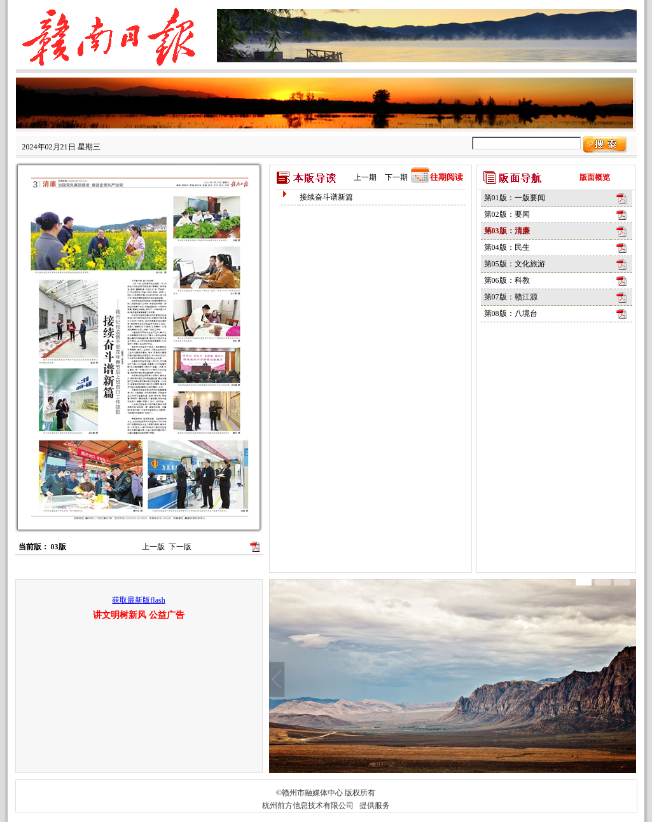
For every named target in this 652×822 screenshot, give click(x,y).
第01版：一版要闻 (514, 197)
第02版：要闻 (507, 214)
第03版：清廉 (507, 230)
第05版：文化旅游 (514, 263)
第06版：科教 (507, 280)
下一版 (180, 546)
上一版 (153, 546)
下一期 (396, 177)
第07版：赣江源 (511, 296)
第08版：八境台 (511, 313)
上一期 (365, 177)
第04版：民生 (507, 247)
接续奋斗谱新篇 (326, 197)
